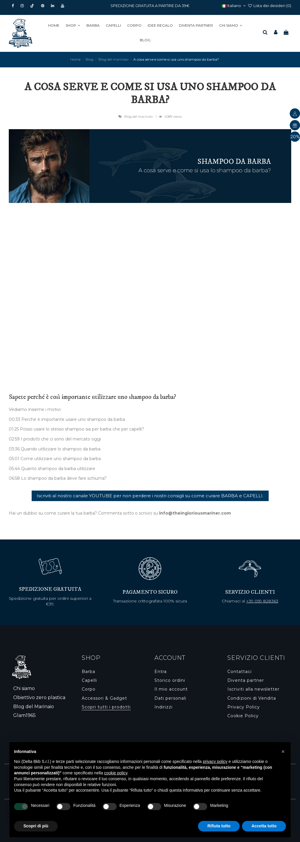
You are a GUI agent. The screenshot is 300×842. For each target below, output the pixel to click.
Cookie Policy (243, 715)
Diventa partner (245, 680)
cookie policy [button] (115, 773)
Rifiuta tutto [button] (219, 826)
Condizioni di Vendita (251, 698)
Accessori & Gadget (104, 698)
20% (295, 136)
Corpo (89, 689)
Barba (88, 671)
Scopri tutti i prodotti (106, 707)
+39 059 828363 (262, 601)
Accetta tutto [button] (264, 826)
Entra (160, 671)
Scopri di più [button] (35, 826)
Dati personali (170, 698)
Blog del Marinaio (33, 706)
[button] (74, 25)
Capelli (89, 680)
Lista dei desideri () (269, 5)
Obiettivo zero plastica (39, 697)
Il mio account (171, 689)
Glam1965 (24, 715)
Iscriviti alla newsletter (253, 689)
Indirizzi (163, 707)
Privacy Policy (243, 707)
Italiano (234, 5)
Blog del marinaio (139, 117)
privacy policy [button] (215, 761)
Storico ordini (169, 680)
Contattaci (239, 671)
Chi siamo (24, 688)
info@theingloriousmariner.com (195, 513)
